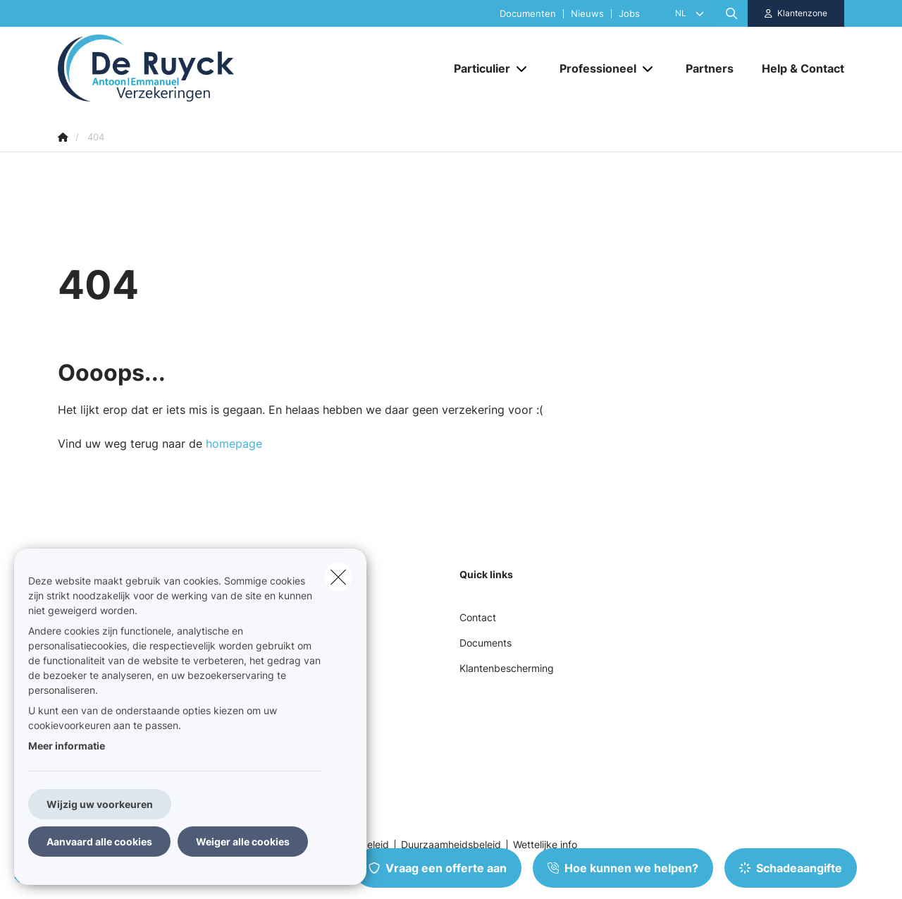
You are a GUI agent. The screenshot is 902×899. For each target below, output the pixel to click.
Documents (485, 643)
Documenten (528, 13)
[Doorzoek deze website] (731, 13)
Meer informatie (66, 746)
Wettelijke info (545, 845)
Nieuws (587, 13)
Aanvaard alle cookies (99, 842)
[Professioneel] (592, 68)
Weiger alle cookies (243, 842)
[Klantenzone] (796, 13)
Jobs (629, 13)
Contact (477, 617)
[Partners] (710, 68)
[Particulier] (477, 68)
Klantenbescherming (506, 668)
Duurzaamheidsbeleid (451, 845)
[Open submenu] (522, 68)
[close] (338, 577)
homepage (234, 443)
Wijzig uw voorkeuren (100, 804)
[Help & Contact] (796, 68)
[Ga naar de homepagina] (199, 68)
